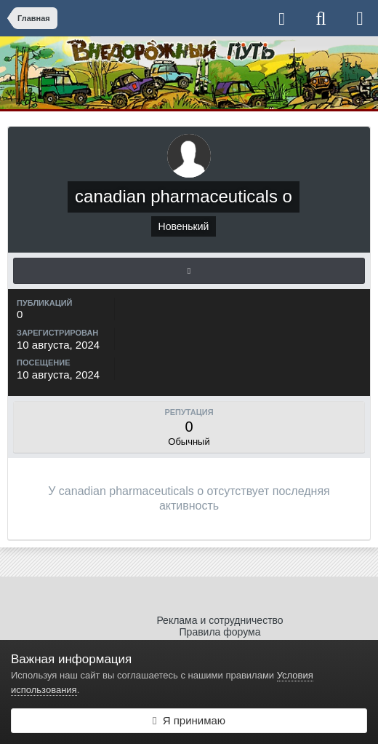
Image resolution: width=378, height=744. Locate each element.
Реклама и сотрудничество (219, 620)
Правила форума (220, 632)
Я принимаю (189, 720)
